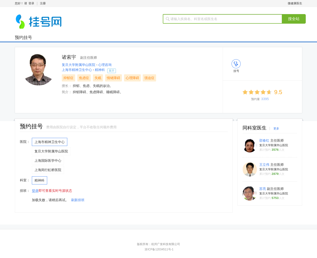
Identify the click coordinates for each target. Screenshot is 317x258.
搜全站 (294, 19)
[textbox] (225, 19)
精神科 (100, 70)
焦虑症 (84, 78)
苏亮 (263, 189)
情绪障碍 (113, 78)
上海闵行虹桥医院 (47, 170)
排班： (25, 191)
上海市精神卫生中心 (77, 70)
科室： (25, 180)
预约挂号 (23, 37)
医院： (25, 142)
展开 (111, 70)
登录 (31, 3)
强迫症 (149, 78)
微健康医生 (295, 3)
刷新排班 (78, 200)
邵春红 (264, 140)
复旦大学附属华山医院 (79, 65)
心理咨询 (105, 65)
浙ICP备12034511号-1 (159, 249)
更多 (276, 128)
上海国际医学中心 (47, 160)
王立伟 (264, 165)
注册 (43, 3)
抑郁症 (68, 78)
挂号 (236, 71)
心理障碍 (132, 78)
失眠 (98, 78)
